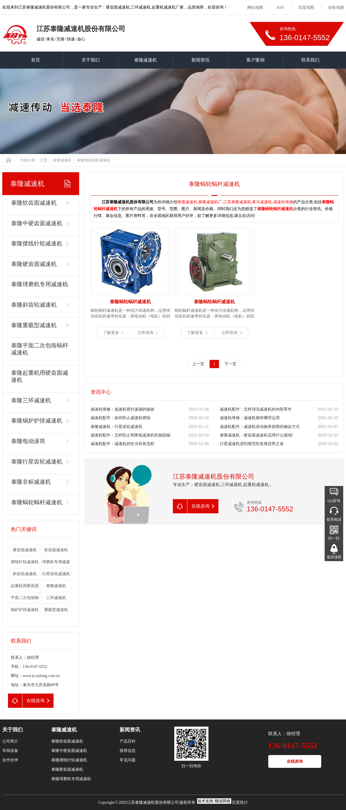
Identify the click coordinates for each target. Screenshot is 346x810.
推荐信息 (128, 751)
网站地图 (255, 7)
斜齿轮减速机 (25, 574)
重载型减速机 (56, 610)
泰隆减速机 (145, 60)
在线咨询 (295, 761)
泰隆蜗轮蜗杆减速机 (93, 160)
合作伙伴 (10, 760)
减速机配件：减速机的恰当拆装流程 (122, 444)
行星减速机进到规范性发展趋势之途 (252, 444)
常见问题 (128, 760)
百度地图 (306, 7)
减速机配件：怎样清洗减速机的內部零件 (256, 409)
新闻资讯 (200, 60)
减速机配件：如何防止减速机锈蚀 (120, 418)
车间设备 (10, 751)
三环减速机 (56, 598)
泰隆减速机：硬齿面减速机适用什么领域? (256, 435)
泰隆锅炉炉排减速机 (36, 420)
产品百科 (128, 741)
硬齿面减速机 (25, 550)
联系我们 (310, 60)
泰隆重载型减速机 (34, 325)
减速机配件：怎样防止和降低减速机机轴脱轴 (130, 435)
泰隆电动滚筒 (28, 441)
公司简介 (10, 741)
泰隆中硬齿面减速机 (36, 223)
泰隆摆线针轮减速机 (36, 243)
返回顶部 (334, 557)
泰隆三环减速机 (31, 400)
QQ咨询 (333, 501)
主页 (43, 160)
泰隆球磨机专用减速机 (39, 284)
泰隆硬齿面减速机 (34, 264)
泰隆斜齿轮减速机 (34, 305)
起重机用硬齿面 (25, 586)
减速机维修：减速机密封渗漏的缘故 (122, 409)
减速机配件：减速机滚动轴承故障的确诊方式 (260, 427)
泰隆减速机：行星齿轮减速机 (116, 427)
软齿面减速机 (56, 550)
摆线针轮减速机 (25, 562)
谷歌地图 (336, 7)
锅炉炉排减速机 (25, 610)
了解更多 (113, 333)
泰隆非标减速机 (31, 482)
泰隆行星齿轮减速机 (36, 461)
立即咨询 (148, 333)
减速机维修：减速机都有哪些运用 (250, 418)
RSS (280, 7)
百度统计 (240, 802)
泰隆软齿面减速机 (34, 203)
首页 (35, 60)
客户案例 (255, 60)
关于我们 (90, 60)
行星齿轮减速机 (56, 574)
